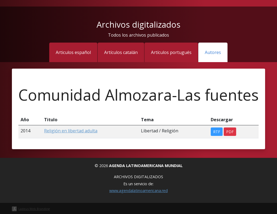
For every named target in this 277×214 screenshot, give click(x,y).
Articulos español (73, 52)
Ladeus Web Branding (34, 209)
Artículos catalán (121, 52)
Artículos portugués (171, 52)
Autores (213, 52)
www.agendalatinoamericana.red (138, 190)
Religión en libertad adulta (70, 131)
